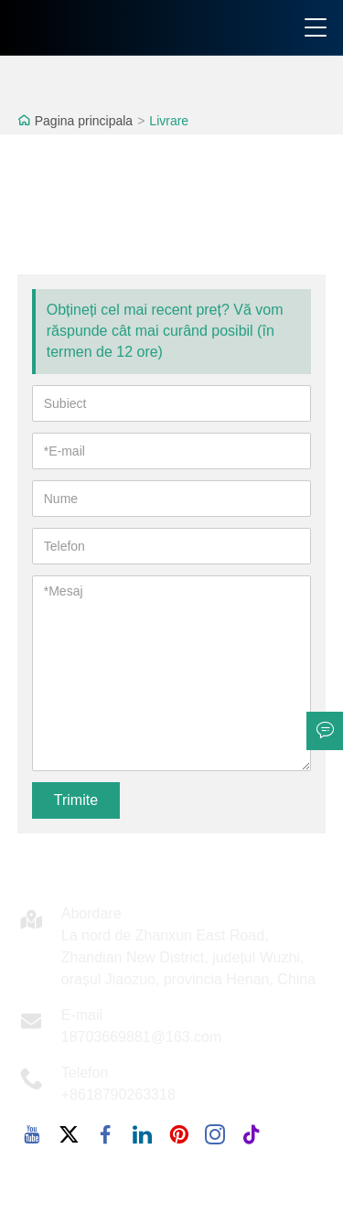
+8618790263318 (118, 1094)
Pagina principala (84, 120)
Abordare (91, 913)
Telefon (85, 1072)
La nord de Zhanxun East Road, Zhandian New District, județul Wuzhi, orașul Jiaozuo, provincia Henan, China (188, 957)
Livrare (168, 120)
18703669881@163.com (141, 1037)
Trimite (76, 800)
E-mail (81, 1015)
